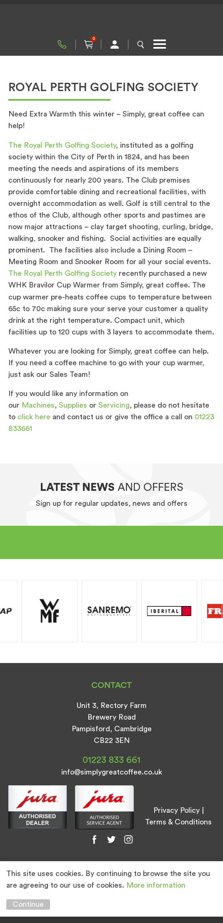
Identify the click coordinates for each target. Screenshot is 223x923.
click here (34, 417)
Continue (28, 904)
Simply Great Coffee (111, 20)
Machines (38, 405)
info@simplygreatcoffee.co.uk (111, 772)
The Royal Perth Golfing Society (62, 145)
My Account (115, 44)
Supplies (73, 405)
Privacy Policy (176, 810)
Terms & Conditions (178, 822)
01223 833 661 (62, 44)
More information (155, 885)
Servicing (114, 405)
